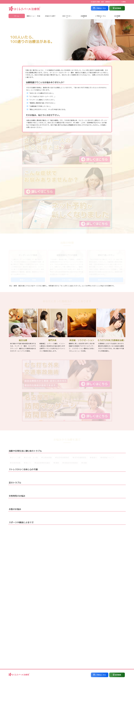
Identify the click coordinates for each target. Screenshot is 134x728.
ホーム (16, 16)
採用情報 (117, 8)
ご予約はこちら (99, 8)
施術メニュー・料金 (33, 16)
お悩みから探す (50, 16)
